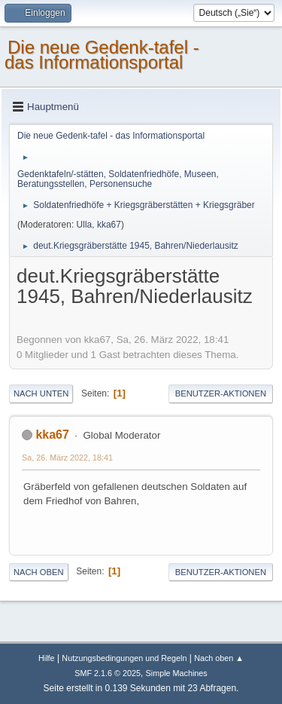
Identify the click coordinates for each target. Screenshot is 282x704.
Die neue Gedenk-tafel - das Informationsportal (102, 54)
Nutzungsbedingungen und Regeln (124, 658)
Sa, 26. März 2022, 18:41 (67, 457)
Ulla (84, 224)
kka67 (109, 224)
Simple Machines (177, 673)
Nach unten (41, 393)
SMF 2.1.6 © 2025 (107, 673)
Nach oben (39, 572)
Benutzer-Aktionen (220, 393)
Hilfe (46, 658)
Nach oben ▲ (219, 658)
